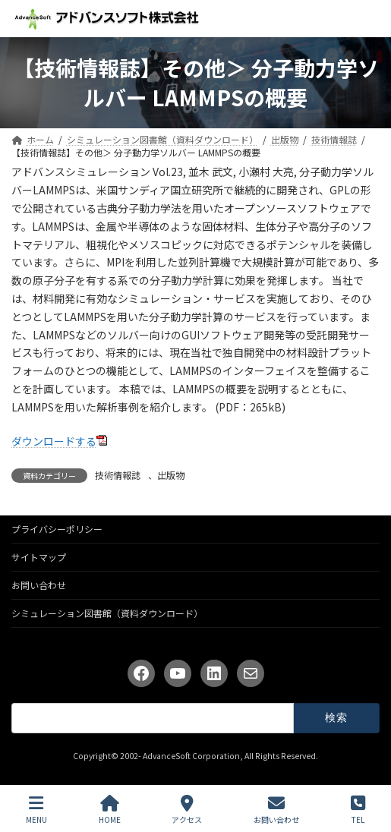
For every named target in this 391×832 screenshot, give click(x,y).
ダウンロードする (53, 441)
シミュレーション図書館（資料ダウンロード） (107, 613)
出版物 (170, 474)
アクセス (187, 809)
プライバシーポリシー (56, 528)
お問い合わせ (38, 584)
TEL (358, 809)
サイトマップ (38, 556)
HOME (110, 809)
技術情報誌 (117, 474)
